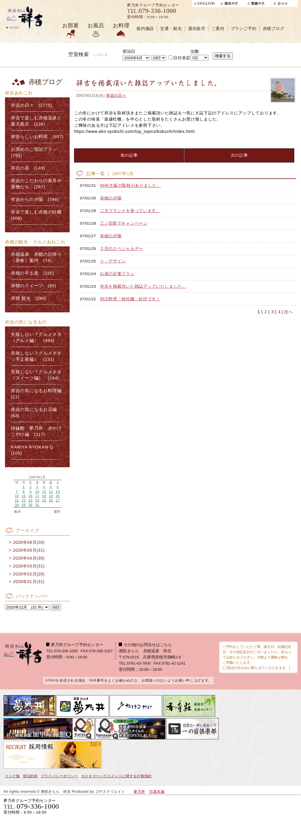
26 (51, 500)
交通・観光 (171, 28)
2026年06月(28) (29, 542)
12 (51, 491)
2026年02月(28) (29, 574)
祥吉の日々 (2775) (31, 105)
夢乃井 (139, 792)
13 (58, 491)
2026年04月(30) (29, 558)
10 (37, 491)
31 (37, 505)
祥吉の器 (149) (28, 168)
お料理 (121, 25)
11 (44, 491)
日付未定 (179, 57)
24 (37, 500)
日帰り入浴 (269, 806)
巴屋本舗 (156, 792)
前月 (17, 511)
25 (44, 500)
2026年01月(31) (29, 581)
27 (58, 500)
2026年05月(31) (29, 550)
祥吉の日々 (116, 95)
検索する (222, 56)
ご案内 (217, 28)
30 (31, 505)
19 (51, 496)
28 (17, 505)
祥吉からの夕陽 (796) (35, 199)
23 (31, 500)
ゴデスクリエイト (110, 792)
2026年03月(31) (29, 566)
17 (37, 496)
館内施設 (145, 28)
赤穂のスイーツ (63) (33, 285)
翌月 (57, 511)
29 (24, 505)
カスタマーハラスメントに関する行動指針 (116, 776)
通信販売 (196, 28)
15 (24, 496)
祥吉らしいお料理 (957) (37, 136)
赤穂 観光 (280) (28, 298)
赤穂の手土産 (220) (32, 273)
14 (17, 496)
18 (44, 496)
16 (31, 496)
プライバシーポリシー (59, 776)
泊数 (194, 51)
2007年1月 (37, 477)
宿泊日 (129, 51)
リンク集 (12, 776)
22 (24, 500)
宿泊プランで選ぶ (216, 806)
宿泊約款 (30, 776)
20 (58, 496)
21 (17, 500)
